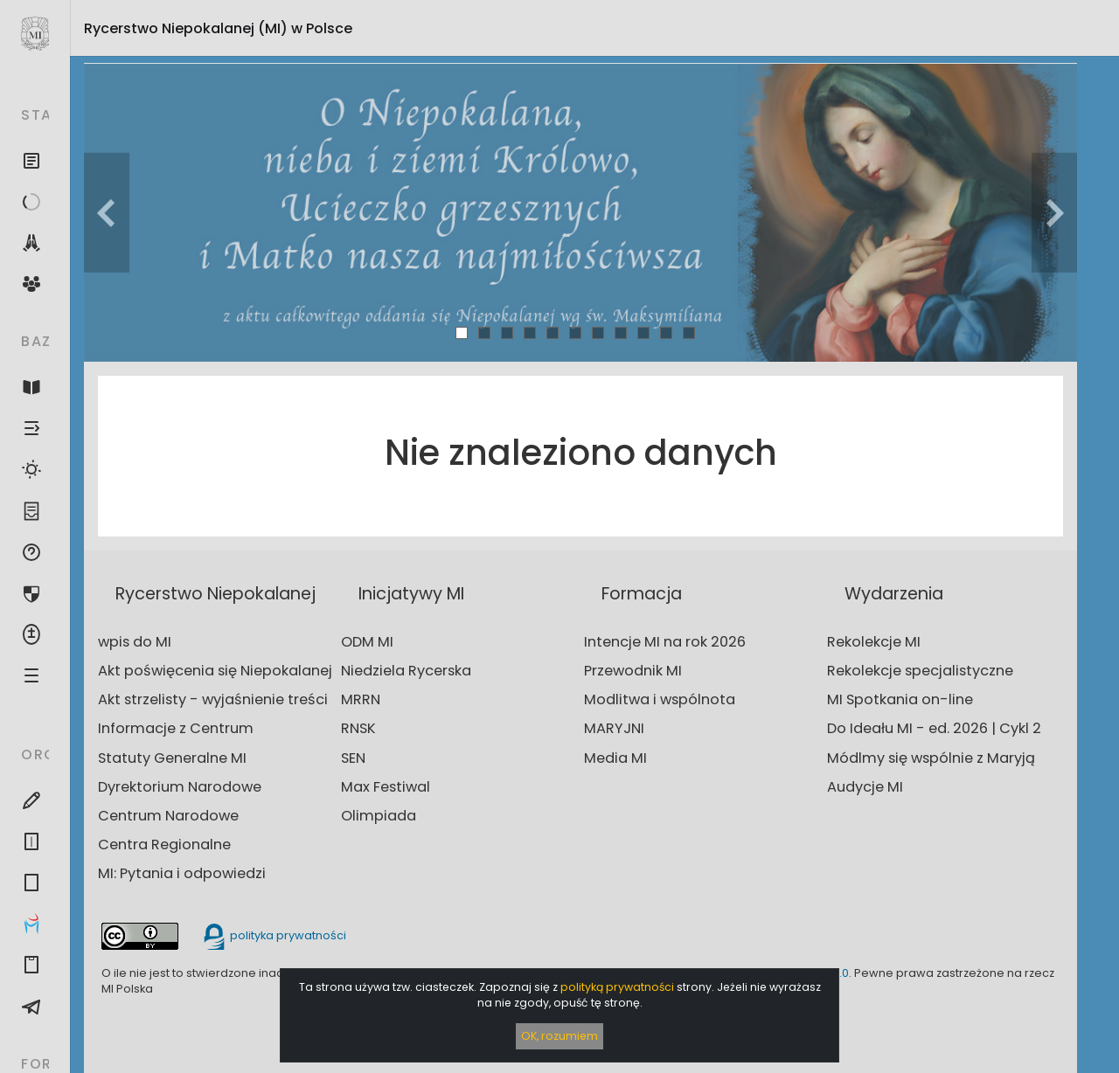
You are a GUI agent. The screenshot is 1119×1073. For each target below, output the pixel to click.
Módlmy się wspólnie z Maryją (931, 758)
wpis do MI (134, 642)
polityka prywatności (273, 935)
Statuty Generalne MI (172, 758)
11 (689, 332)
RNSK (358, 728)
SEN (353, 758)
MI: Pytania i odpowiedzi (182, 873)
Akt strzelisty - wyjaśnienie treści (213, 699)
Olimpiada (378, 816)
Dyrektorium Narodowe (179, 787)
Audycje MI (865, 787)
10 (667, 332)
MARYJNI (614, 728)
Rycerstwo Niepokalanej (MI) (218, 28)
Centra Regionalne (164, 844)
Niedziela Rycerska (406, 671)
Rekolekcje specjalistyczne (920, 671)
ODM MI (367, 642)
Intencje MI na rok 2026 (665, 642)
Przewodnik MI (633, 671)
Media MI (615, 758)
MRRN (360, 699)
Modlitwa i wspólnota (659, 699)
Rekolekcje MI (874, 642)
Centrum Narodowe (168, 816)
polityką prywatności (617, 987)
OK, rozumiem (559, 1035)
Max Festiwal (385, 787)
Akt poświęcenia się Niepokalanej (215, 671)
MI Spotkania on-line (900, 699)
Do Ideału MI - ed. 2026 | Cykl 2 (934, 728)
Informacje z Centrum (176, 728)
